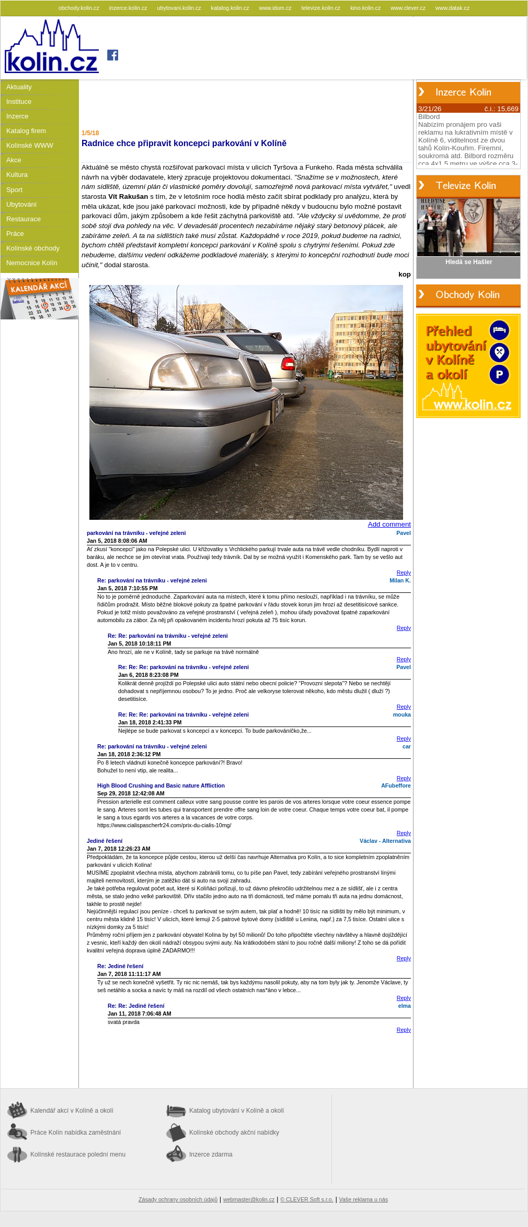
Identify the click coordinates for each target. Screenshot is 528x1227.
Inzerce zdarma (211, 1154)
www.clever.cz (409, 8)
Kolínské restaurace (77, 1154)
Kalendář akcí (71, 1110)
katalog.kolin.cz (231, 8)
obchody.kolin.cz (80, 8)
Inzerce (17, 116)
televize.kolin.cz (322, 8)
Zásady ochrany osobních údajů (178, 1199)
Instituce (18, 101)
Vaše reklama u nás (363, 1199)
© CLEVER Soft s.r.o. (306, 1199)
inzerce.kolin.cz (129, 8)
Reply (404, 572)
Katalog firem (26, 131)
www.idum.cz (276, 8)
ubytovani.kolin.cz (180, 8)
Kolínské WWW (29, 145)
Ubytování (21, 204)
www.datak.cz (452, 8)
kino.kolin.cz (366, 8)
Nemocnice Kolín (32, 263)
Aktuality (19, 87)
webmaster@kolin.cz (248, 1199)
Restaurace (23, 219)
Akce (13, 160)
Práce (15, 233)
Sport (14, 190)
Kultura (17, 174)
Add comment (389, 524)
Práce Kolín (75, 1132)
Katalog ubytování (236, 1110)
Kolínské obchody (33, 248)
